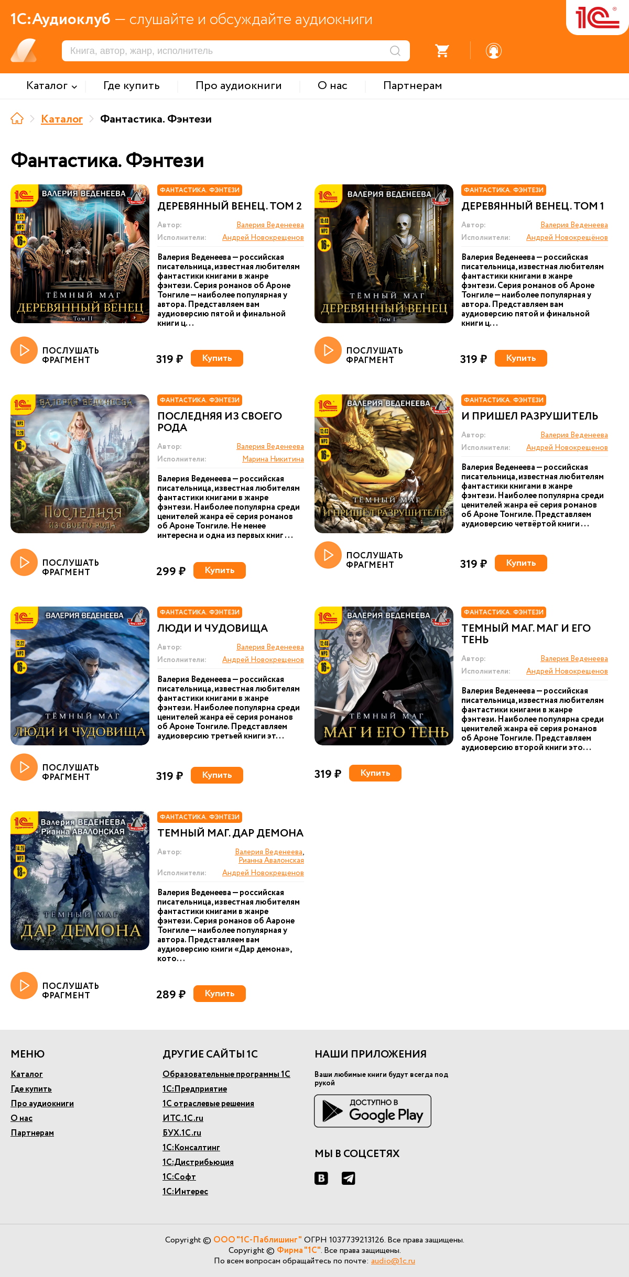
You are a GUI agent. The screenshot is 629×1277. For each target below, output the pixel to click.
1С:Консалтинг (191, 1148)
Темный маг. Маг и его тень (526, 634)
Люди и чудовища (212, 629)
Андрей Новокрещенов (263, 238)
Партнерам (32, 1133)
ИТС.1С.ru (182, 1119)
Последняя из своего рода (219, 422)
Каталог (62, 119)
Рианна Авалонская (271, 860)
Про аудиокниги (42, 1104)
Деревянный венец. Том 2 (229, 207)
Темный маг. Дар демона (230, 834)
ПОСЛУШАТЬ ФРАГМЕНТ (54, 351)
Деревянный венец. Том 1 (532, 207)
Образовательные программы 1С (226, 1075)
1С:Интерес (185, 1192)
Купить (217, 358)
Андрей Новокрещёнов (567, 238)
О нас (21, 1119)
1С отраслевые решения (208, 1104)
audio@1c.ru (393, 1261)
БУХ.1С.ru (181, 1133)
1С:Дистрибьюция (198, 1163)
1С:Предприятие (194, 1089)
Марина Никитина (273, 459)
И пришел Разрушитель (529, 417)
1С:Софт (179, 1177)
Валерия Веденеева (270, 225)
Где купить (31, 1089)
